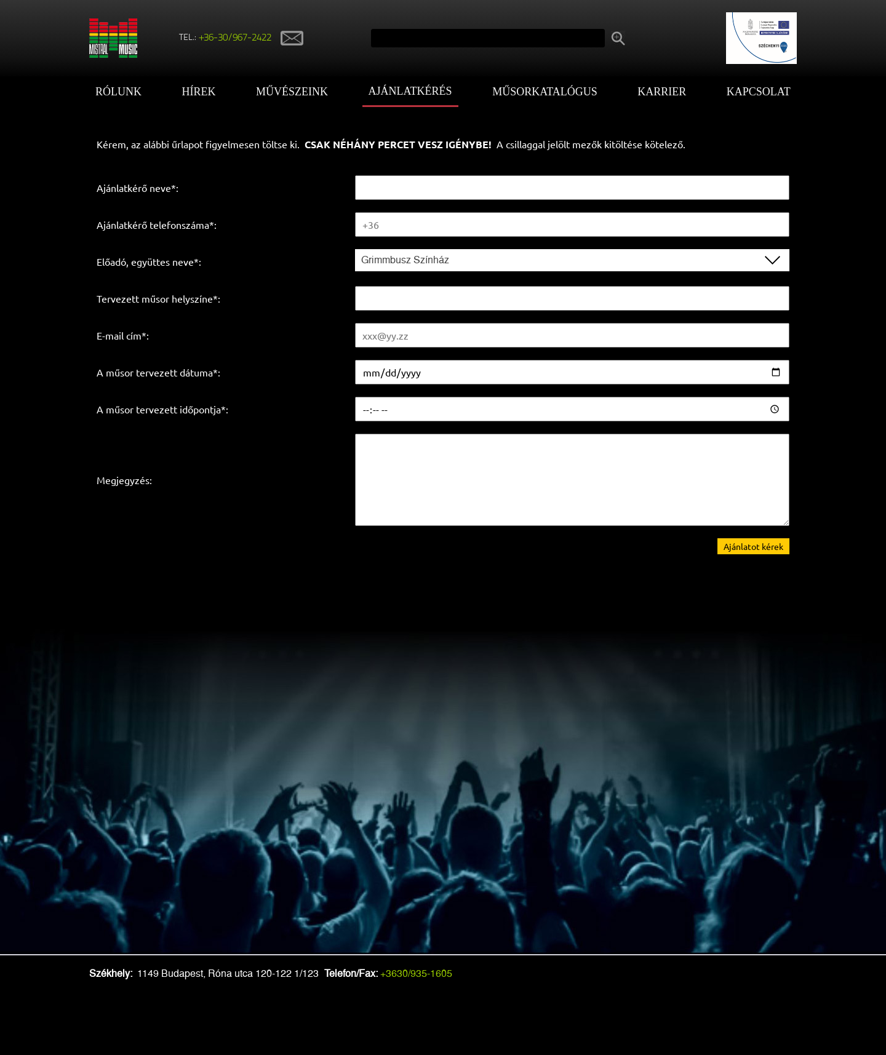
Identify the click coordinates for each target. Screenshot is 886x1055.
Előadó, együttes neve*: (149, 261)
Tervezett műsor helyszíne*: (158, 298)
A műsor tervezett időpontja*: (162, 409)
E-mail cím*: (123, 335)
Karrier (661, 92)
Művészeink (292, 92)
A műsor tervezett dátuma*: (158, 372)
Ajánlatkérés (410, 91)
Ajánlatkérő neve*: (137, 187)
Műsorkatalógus (544, 92)
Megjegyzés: (124, 480)
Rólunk (118, 92)
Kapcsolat (759, 92)
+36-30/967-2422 (235, 38)
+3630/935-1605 (416, 973)
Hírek (199, 92)
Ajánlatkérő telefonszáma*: (157, 224)
